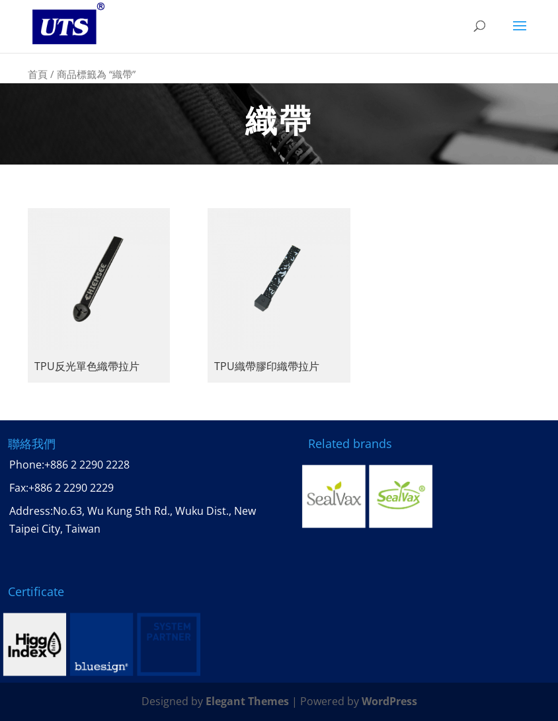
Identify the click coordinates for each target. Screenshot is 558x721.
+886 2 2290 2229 (71, 487)
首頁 (38, 74)
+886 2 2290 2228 (87, 464)
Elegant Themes (247, 701)
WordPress (389, 701)
